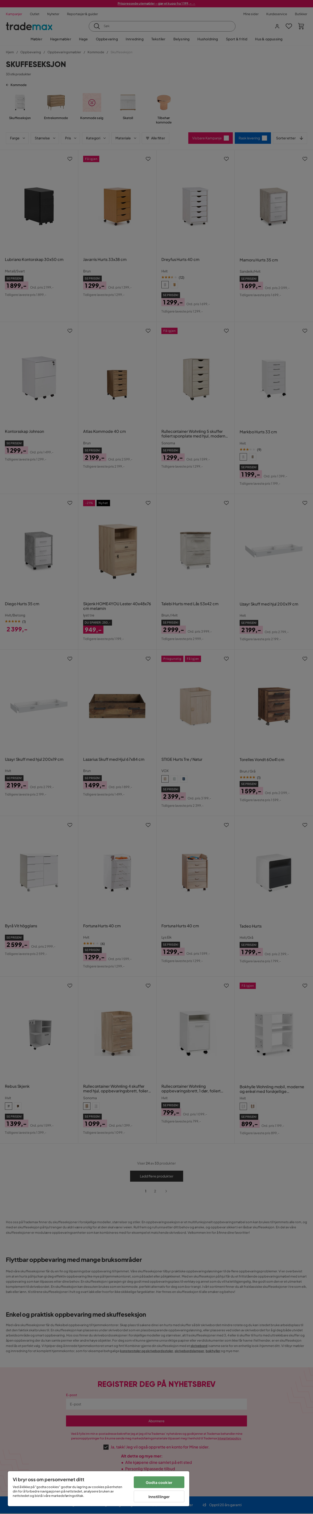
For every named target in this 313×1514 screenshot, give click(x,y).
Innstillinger (159, 1496)
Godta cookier (159, 1482)
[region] (98, 1488)
